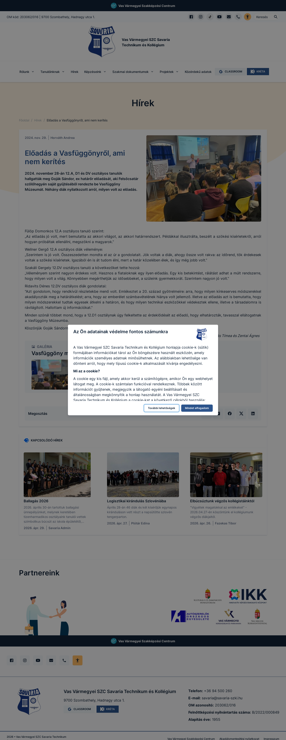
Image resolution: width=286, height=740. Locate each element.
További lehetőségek (161, 408)
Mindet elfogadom (197, 408)
